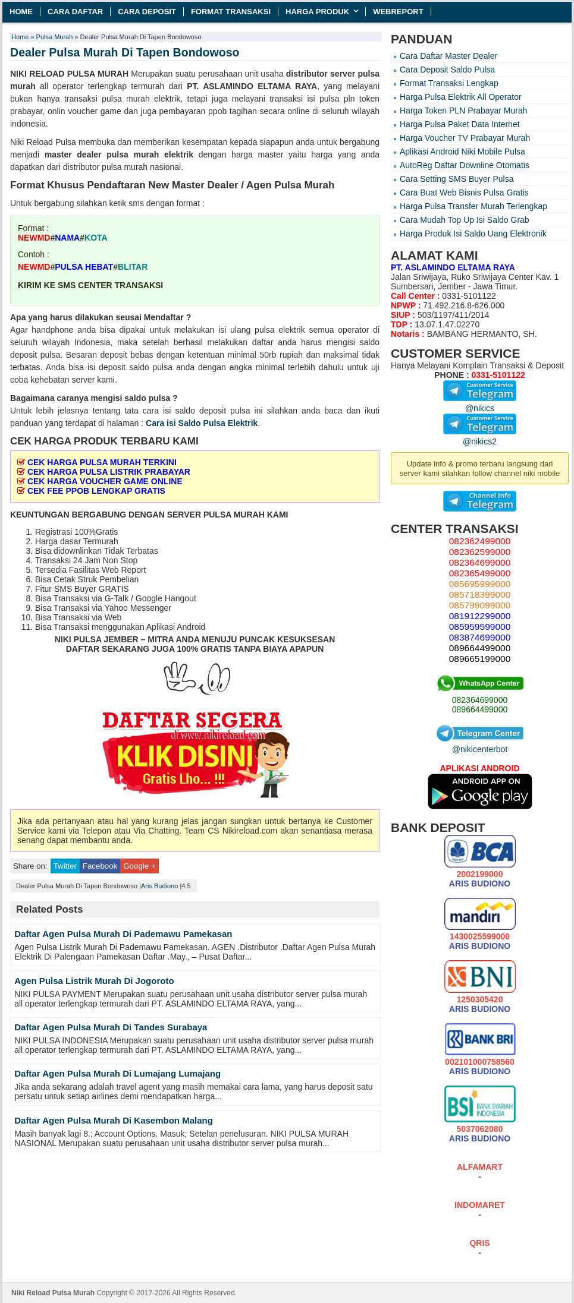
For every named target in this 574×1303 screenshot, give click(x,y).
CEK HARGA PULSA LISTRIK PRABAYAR (108, 472)
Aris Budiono (159, 885)
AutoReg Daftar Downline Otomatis (464, 165)
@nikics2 (480, 436)
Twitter (65, 866)
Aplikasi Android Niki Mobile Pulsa (462, 151)
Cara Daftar (75, 11)
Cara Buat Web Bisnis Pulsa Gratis (464, 192)
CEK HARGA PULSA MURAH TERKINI (102, 462)
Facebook (100, 866)
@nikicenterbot (480, 744)
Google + (139, 866)
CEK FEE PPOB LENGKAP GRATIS (96, 491)
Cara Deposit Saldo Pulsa (447, 69)
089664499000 (479, 709)
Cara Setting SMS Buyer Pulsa (456, 179)
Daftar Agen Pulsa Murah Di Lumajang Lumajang (117, 1073)
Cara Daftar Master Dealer (448, 56)
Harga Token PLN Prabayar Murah (464, 110)
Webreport (398, 11)
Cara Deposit (147, 11)
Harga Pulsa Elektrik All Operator (461, 97)
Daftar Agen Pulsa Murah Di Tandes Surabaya (110, 1027)
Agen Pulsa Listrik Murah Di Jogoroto (94, 981)
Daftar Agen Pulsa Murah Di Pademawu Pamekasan (123, 934)
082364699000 (479, 700)
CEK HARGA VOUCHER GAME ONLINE (105, 481)
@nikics (480, 403)
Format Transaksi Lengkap (449, 83)
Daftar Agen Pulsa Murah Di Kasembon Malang (113, 1120)
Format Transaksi (231, 11)
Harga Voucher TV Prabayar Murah (465, 138)
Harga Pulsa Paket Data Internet (460, 124)
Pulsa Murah (54, 36)
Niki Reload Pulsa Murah (53, 1293)
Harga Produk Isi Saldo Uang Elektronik (473, 233)
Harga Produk (317, 11)
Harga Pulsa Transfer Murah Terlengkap (473, 206)
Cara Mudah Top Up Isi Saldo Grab (464, 220)
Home (21, 11)
